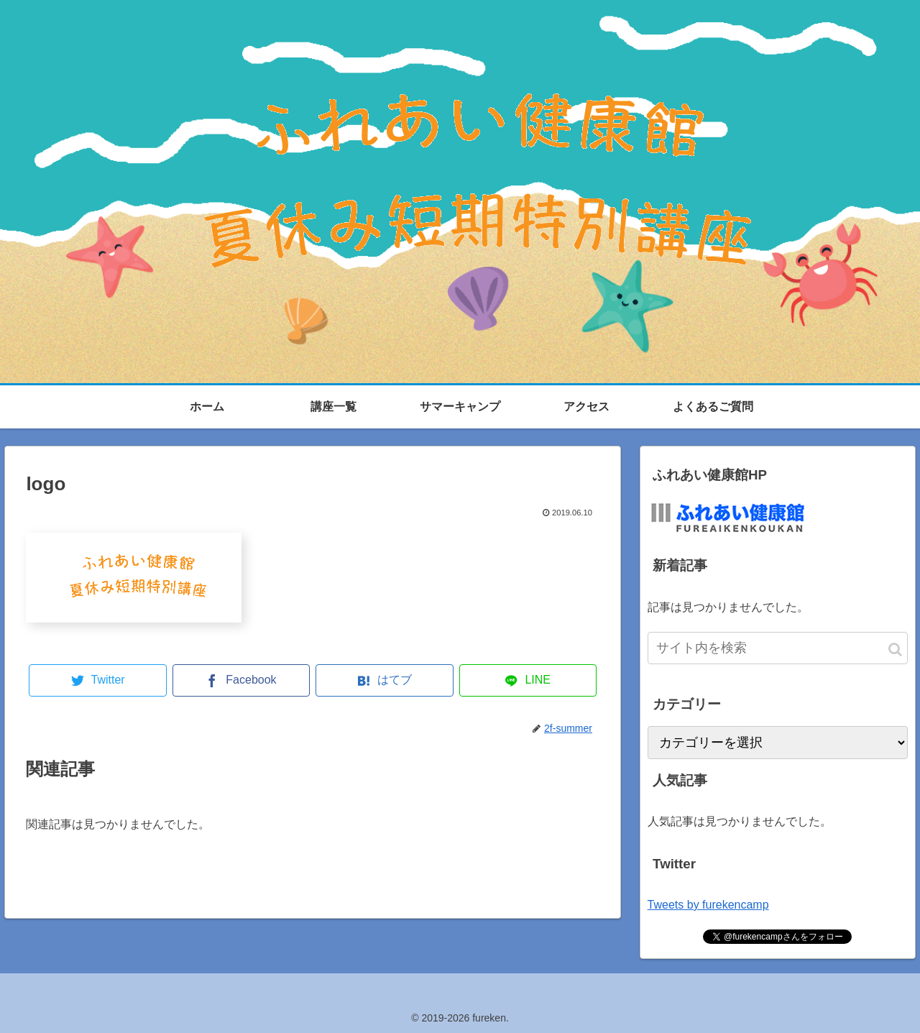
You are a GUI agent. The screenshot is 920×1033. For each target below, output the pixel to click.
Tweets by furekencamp (708, 905)
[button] (895, 649)
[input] (778, 648)
